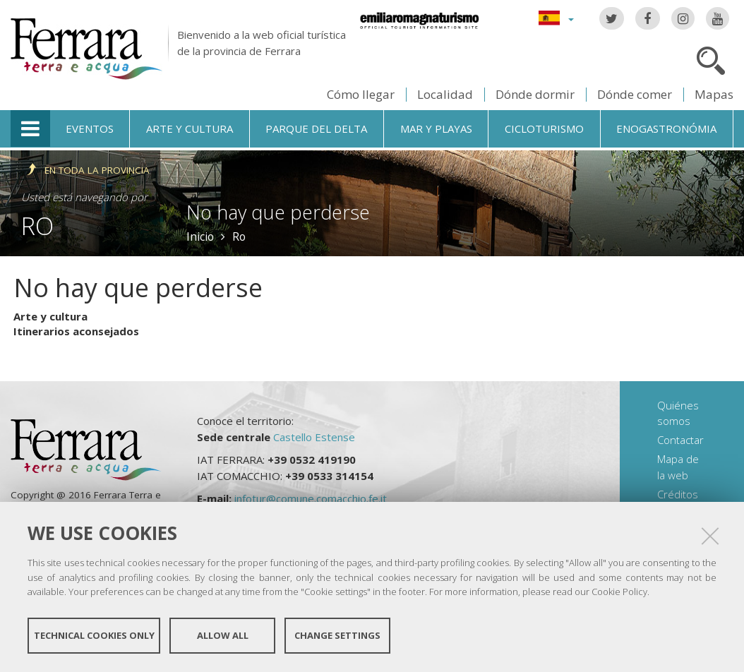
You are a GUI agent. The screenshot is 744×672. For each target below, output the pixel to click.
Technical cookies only (94, 635)
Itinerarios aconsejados (76, 331)
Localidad (445, 94)
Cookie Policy (619, 591)
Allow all (222, 635)
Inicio (200, 236)
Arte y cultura (189, 128)
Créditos (677, 494)
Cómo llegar (361, 94)
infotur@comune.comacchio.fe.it (310, 498)
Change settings (337, 635)
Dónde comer (634, 94)
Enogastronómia (666, 128)
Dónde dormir (535, 94)
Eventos (90, 128)
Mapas (714, 94)
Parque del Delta (316, 128)
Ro (37, 225)
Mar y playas (436, 128)
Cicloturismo (544, 128)
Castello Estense (314, 437)
